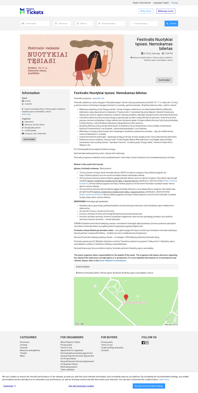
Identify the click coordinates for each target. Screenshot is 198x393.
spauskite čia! (98, 98)
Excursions (24, 342)
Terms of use (66, 348)
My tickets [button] (146, 11)
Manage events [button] (166, 11)
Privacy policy (66, 345)
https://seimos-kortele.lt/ (91, 194)
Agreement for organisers (72, 350)
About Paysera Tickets (70, 342)
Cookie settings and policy (112, 348)
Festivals (24, 348)
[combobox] (38, 23)
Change (174, 3)
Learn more (164, 379)
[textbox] (38, 23)
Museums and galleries (30, 350)
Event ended (164, 80)
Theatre (23, 353)
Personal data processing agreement (77, 353)
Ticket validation (68, 370)
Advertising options (69, 367)
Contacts (105, 350)
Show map (26, 114)
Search (171, 23)
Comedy (23, 345)
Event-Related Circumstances (112, 260)
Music (22, 356)
